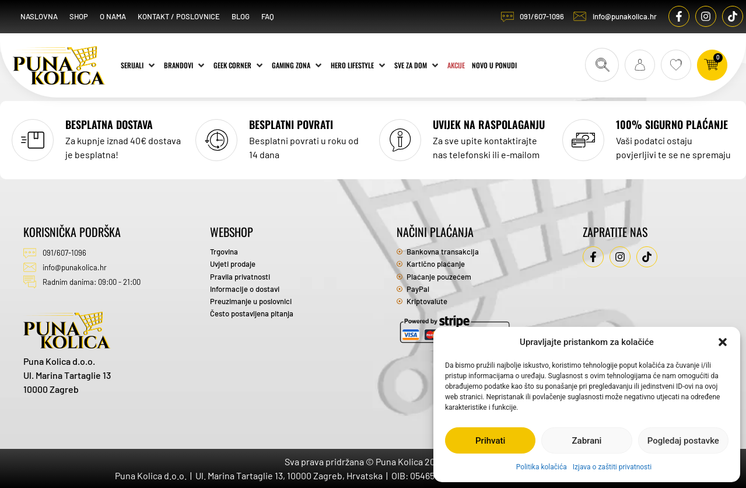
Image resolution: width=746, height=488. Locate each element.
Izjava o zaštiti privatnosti (612, 467)
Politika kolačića (541, 467)
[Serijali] (138, 65)
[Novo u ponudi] (494, 65)
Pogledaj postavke (683, 440)
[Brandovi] (185, 65)
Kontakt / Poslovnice (179, 16)
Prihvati (490, 440)
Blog (241, 16)
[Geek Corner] (239, 65)
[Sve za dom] (417, 65)
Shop (78, 16)
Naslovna (39, 16)
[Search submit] (602, 65)
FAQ (267, 16)
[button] (723, 342)
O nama (113, 16)
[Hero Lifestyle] (359, 65)
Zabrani (587, 440)
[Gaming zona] (297, 65)
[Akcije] (456, 65)
